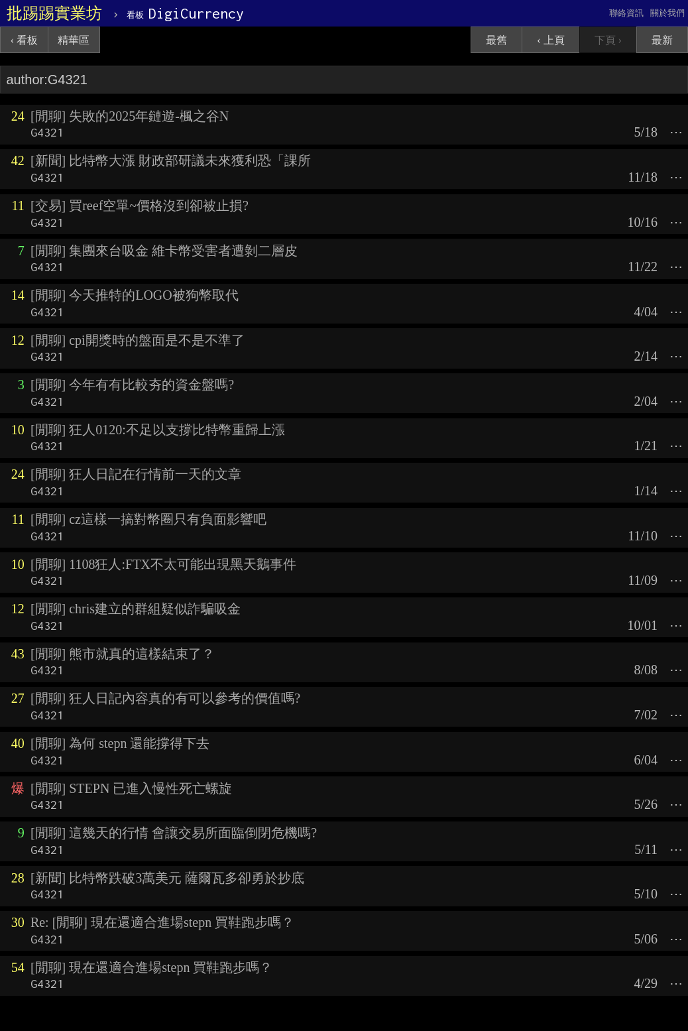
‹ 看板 (24, 40)
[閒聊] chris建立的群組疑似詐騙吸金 (135, 608)
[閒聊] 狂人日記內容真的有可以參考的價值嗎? (165, 698)
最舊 (496, 40)
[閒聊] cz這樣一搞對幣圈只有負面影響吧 (148, 519)
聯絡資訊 (626, 13)
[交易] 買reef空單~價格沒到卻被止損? (139, 205)
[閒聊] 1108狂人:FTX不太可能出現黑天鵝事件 (163, 564)
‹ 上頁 (550, 40)
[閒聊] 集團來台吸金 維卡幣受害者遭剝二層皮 (164, 250)
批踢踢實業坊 (54, 13)
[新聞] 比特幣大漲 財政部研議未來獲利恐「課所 (170, 160)
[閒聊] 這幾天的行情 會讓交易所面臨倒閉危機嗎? (173, 832)
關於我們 (667, 13)
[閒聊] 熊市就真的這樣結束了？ (122, 653)
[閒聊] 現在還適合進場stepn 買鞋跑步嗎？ (151, 967)
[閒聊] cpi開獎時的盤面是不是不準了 (137, 340)
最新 (662, 40)
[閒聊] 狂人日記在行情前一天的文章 (135, 474)
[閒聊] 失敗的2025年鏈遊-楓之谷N (129, 116)
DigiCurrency (185, 13)
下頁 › (608, 40)
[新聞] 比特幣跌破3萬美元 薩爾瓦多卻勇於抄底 (167, 878)
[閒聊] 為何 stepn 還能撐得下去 (120, 743)
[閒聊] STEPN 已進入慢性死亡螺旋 (131, 788)
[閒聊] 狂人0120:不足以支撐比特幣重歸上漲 (157, 429)
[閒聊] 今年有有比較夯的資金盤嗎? (132, 384)
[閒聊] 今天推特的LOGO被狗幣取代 (134, 295)
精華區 (73, 40)
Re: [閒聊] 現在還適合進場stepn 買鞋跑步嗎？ (162, 922)
